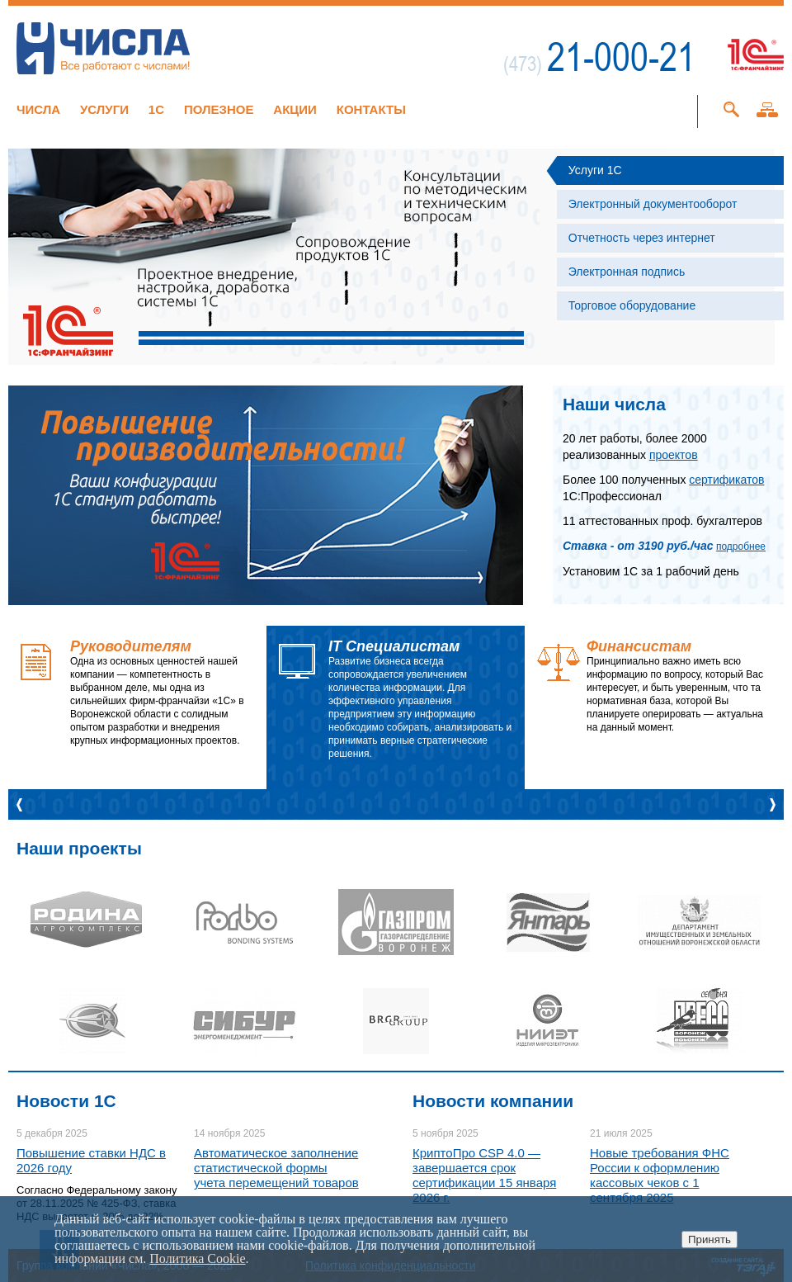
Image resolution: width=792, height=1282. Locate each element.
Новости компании (492, 1100)
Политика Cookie (197, 1258)
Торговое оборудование (631, 305)
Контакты (371, 109)
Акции (295, 109)
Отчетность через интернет (641, 237)
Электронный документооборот (653, 204)
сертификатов (726, 479)
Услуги (104, 109)
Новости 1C (66, 1100)
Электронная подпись (626, 271)
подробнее (741, 546)
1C (156, 109)
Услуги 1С (595, 170)
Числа (38, 109)
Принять (709, 1239)
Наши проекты (79, 848)
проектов (673, 454)
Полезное (219, 109)
